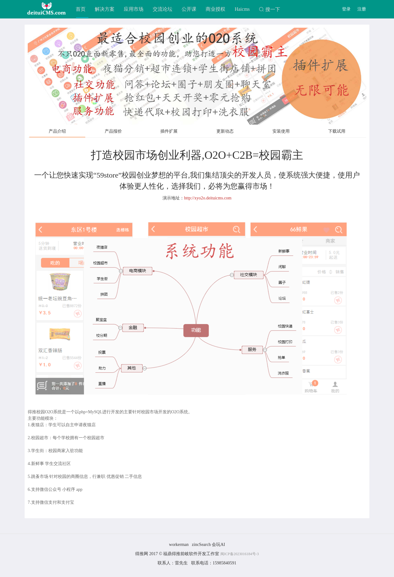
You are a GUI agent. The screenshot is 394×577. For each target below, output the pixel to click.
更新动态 (225, 131)
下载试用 (336, 131)
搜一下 (269, 9)
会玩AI (218, 544)
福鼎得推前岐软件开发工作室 (191, 553)
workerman (179, 544)
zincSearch (201, 544)
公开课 (189, 9)
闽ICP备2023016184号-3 (239, 554)
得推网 (141, 553)
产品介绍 (57, 131)
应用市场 (133, 9)
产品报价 (113, 131)
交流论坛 (162, 9)
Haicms (242, 9)
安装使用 (281, 131)
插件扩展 (169, 131)
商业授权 (215, 9)
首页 (81, 9)
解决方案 (105, 9)
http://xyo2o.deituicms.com (207, 198)
